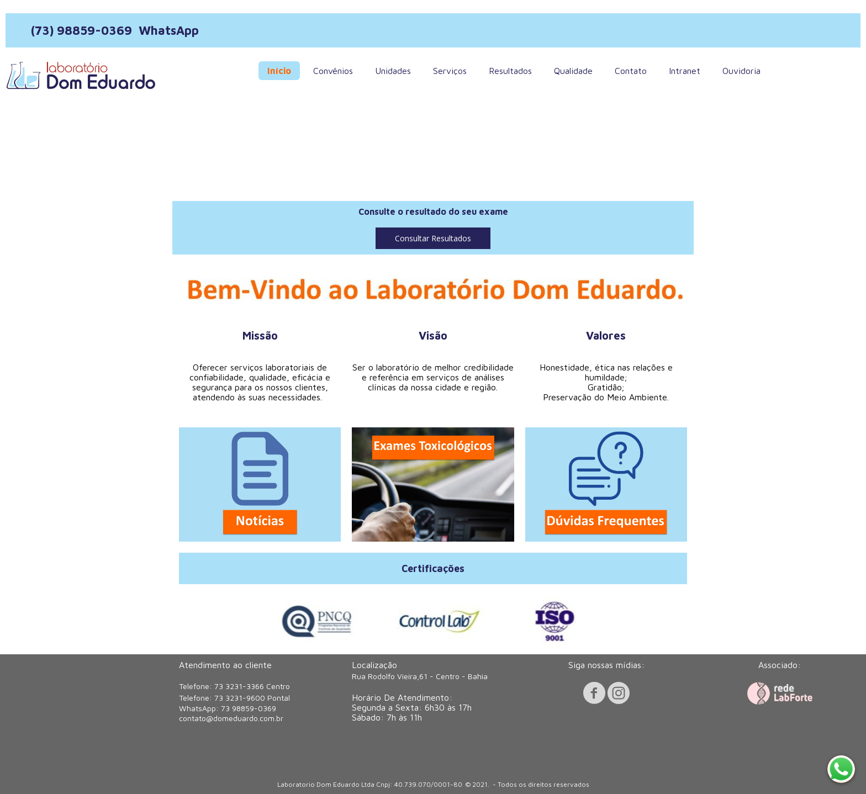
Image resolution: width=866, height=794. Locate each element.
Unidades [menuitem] (393, 71)
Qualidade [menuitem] (573, 71)
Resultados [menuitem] (510, 71)
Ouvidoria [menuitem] (741, 71)
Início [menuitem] (279, 71)
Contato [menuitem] (631, 71)
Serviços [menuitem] (450, 71)
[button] (433, 238)
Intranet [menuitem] (684, 71)
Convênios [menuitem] (333, 71)
